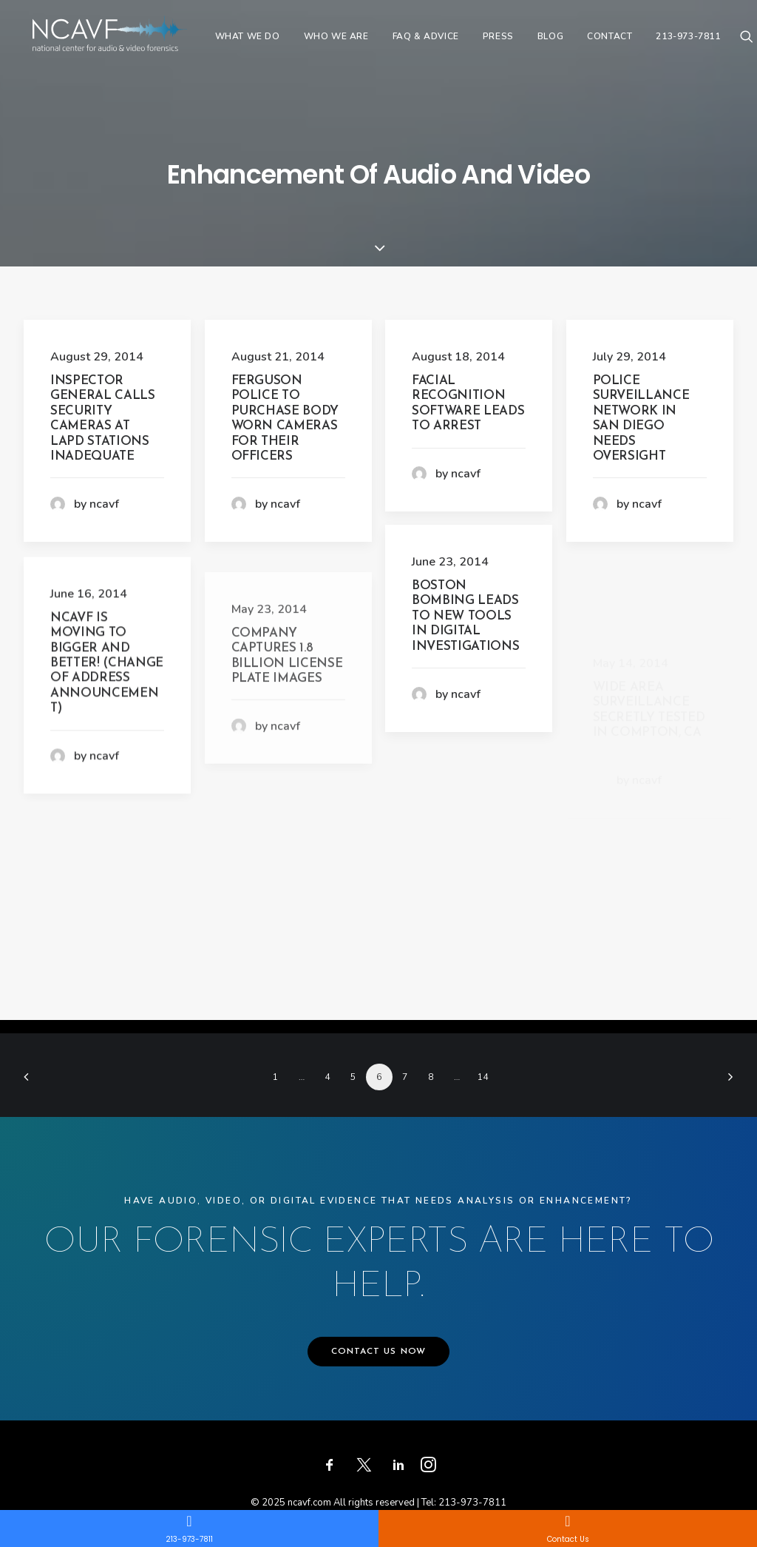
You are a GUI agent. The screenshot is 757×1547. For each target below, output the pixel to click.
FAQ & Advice (446, 42)
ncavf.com (309, 1502)
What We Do (267, 42)
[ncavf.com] (119, 42)
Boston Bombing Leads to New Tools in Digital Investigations (465, 616)
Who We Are (356, 42)
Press (518, 42)
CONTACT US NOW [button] (379, 1351)
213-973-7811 (708, 42)
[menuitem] (267, 42)
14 (483, 1077)
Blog (570, 42)
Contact (630, 42)
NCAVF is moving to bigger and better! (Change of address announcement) (106, 727)
